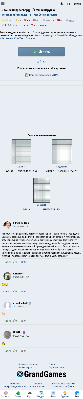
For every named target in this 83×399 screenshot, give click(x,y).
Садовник (61, 166)
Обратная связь (56, 367)
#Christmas (29, 38)
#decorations (6, 38)
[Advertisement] (41, 110)
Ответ (41, 61)
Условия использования (37, 385)
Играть (41, 52)
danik (71, 20)
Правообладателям (28, 364)
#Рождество (75, 35)
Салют (21, 166)
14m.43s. (48, 20)
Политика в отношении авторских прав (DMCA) (63, 385)
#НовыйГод (62, 35)
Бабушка (41, 204)
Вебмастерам (25, 367)
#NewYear (19, 38)
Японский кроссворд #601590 (42, 75)
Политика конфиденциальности (15, 385)
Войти (77, 3)
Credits (52, 364)
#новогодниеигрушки (45, 35)
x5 (59, 20)
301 (36, 20)
